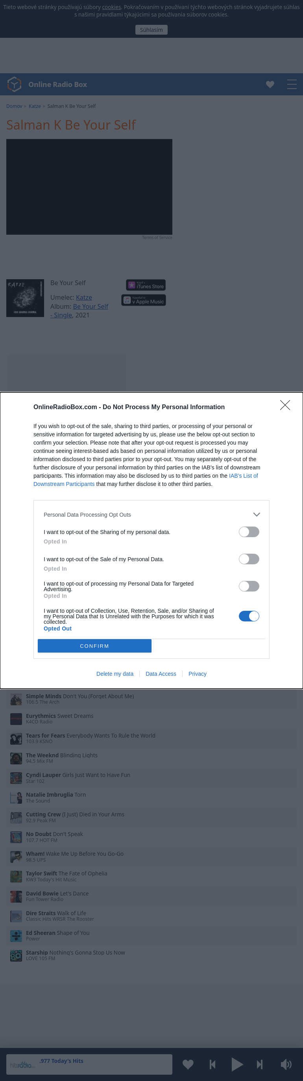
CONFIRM (94, 646)
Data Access (161, 674)
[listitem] (151, 514)
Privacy (197, 674)
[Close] (287, 407)
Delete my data (114, 674)
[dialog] (151, 540)
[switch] (249, 532)
